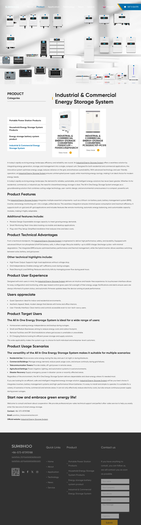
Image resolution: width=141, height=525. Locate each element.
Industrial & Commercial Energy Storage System (24, 146)
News (81, 7)
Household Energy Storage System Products (26, 128)
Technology (69, 7)
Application (53, 7)
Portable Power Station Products (25, 120)
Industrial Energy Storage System (89, 163)
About (30, 7)
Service (90, 7)
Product (40, 7)
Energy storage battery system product (24, 137)
